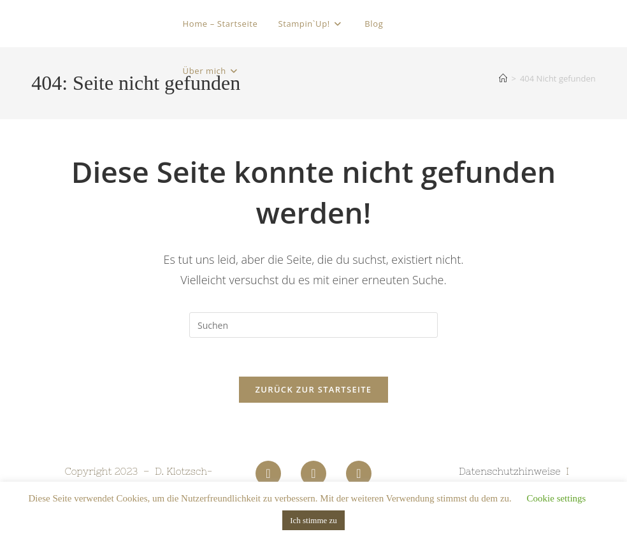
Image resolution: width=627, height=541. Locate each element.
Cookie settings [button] (556, 498)
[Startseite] (503, 78)
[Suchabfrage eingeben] (313, 325)
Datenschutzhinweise (510, 471)
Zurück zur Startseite (314, 389)
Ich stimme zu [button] (313, 520)
